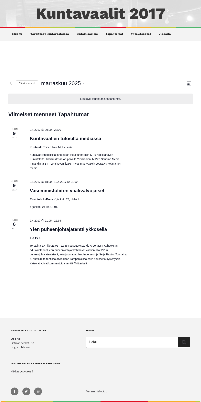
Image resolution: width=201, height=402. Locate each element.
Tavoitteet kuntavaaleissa (49, 33)
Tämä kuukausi (27, 83)
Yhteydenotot (141, 33)
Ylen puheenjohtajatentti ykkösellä (68, 229)
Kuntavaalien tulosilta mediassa (65, 138)
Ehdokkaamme (87, 33)
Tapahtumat (114, 33)
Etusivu (17, 33)
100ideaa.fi (26, 371)
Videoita (165, 33)
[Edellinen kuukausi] (10, 83)
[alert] (100, 99)
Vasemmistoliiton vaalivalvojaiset (67, 190)
